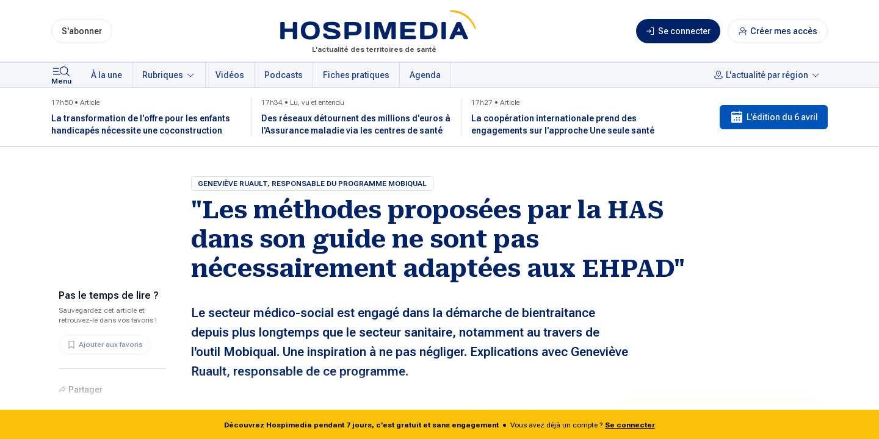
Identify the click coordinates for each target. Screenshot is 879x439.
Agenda (425, 75)
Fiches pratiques (356, 75)
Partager (81, 389)
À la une (106, 75)
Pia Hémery (235, 409)
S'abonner (82, 31)
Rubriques (168, 75)
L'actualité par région (767, 75)
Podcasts (283, 75)
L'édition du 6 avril (773, 117)
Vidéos (229, 75)
